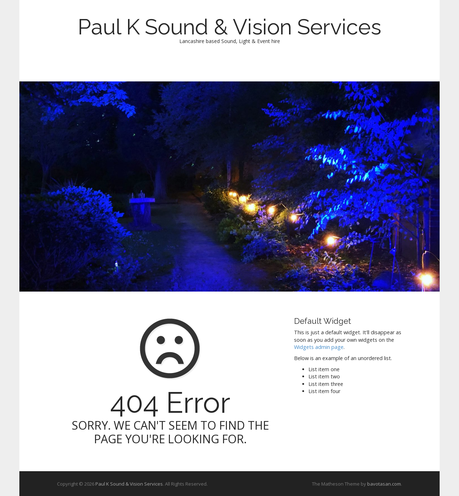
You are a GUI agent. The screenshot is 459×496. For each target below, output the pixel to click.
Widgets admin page (319, 347)
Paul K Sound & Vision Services (229, 26)
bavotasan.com (384, 484)
